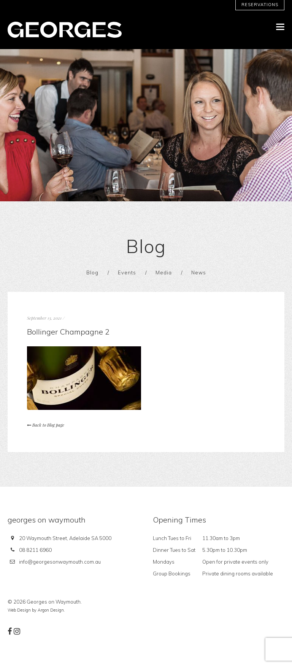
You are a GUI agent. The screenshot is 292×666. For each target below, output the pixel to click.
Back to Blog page (45, 425)
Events (127, 272)
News (198, 272)
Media (164, 272)
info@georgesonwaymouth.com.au (60, 562)
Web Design (19, 610)
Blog (92, 272)
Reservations (259, 4)
